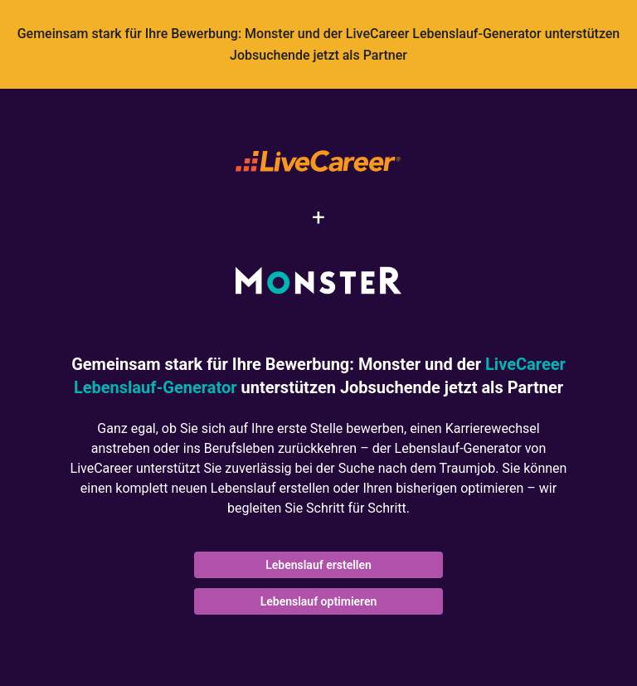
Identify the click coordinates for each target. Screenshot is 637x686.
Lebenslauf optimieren (318, 601)
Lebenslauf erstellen (318, 565)
